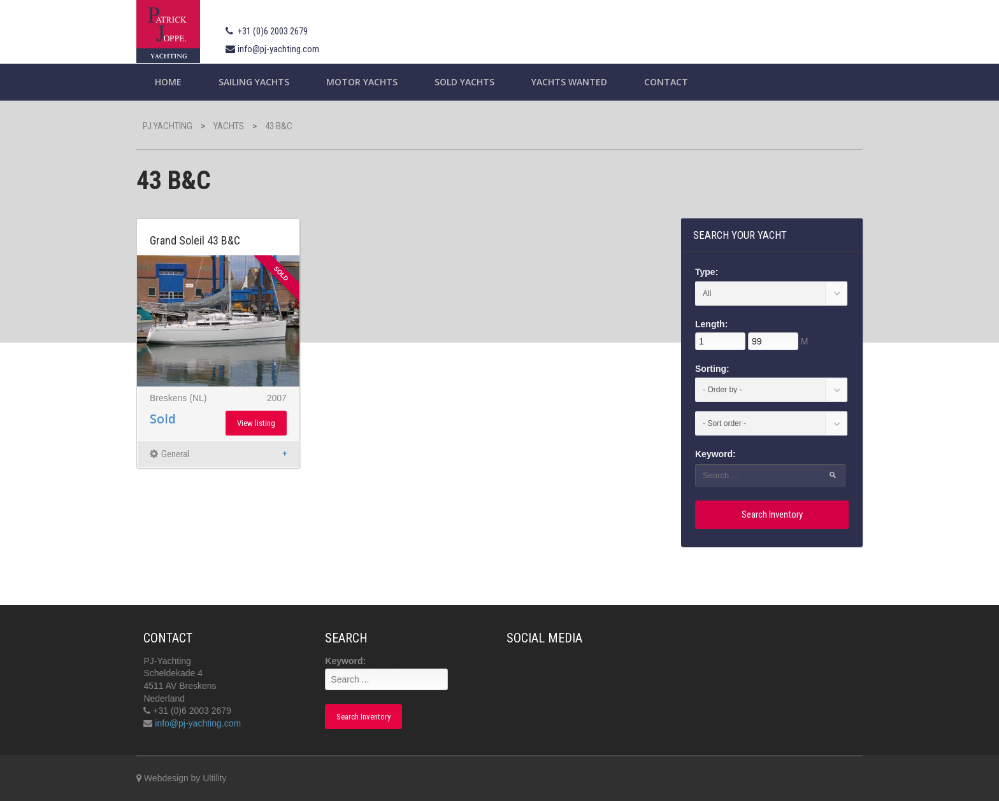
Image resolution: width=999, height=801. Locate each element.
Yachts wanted (569, 82)
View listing (256, 423)
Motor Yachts (362, 82)
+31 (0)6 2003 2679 (273, 31)
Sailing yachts (254, 82)
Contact (666, 82)
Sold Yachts (464, 82)
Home (168, 82)
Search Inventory (772, 514)
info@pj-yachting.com (278, 49)
